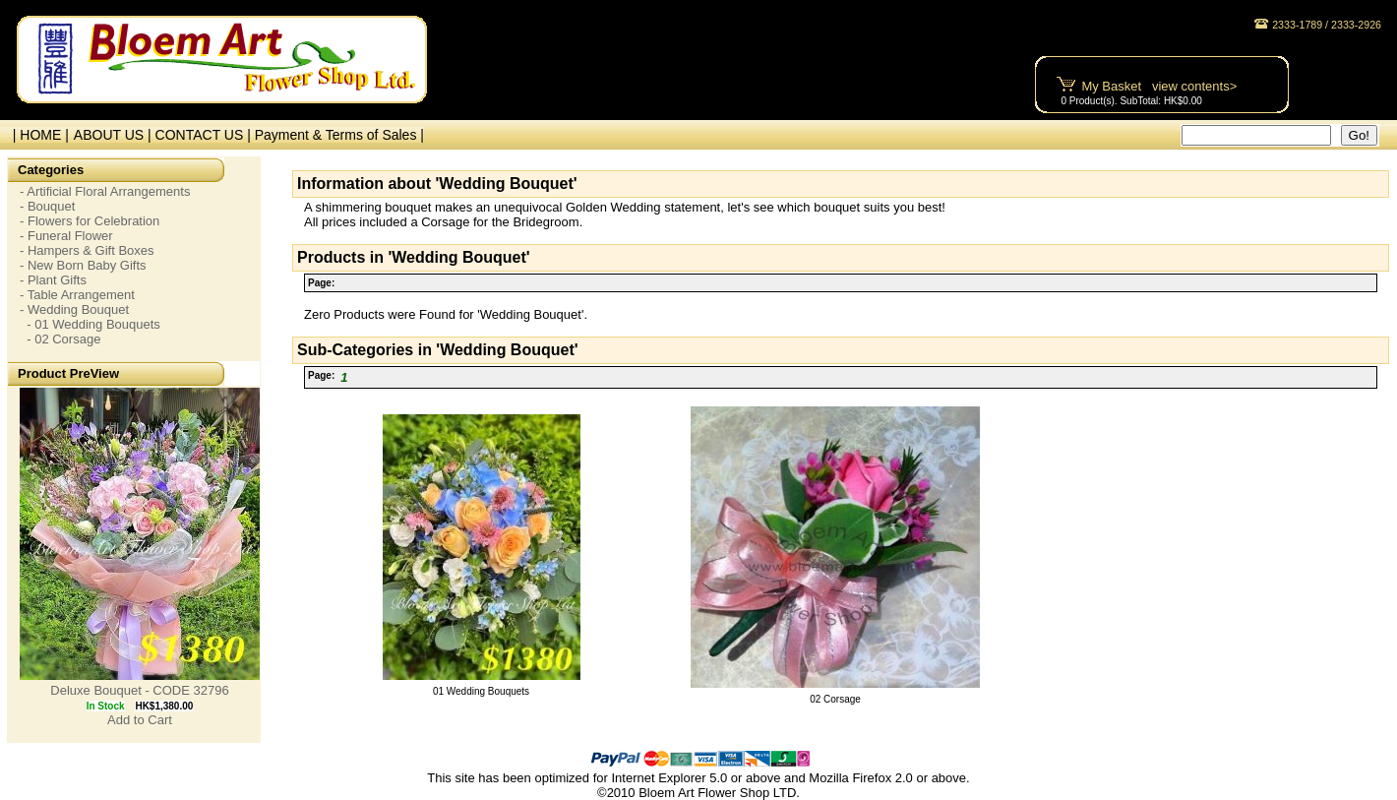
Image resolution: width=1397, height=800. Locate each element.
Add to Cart (139, 719)
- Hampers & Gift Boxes (87, 250)
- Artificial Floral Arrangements (105, 191)
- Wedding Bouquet (74, 309)
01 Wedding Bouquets (481, 691)
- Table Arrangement (77, 294)
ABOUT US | (114, 135)
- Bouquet (47, 206)
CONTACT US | (205, 135)
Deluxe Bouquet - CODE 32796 (139, 690)
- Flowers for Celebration (89, 221)
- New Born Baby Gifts (83, 265)
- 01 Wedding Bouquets (90, 324)
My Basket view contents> (1159, 86)
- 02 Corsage (60, 339)
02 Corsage (835, 699)
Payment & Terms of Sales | (339, 135)
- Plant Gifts (53, 280)
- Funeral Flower (66, 235)
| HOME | (37, 135)
